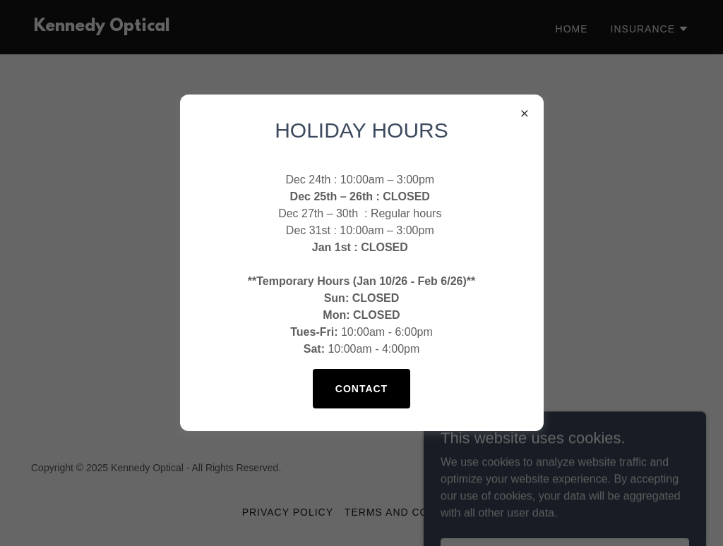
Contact (361, 388)
